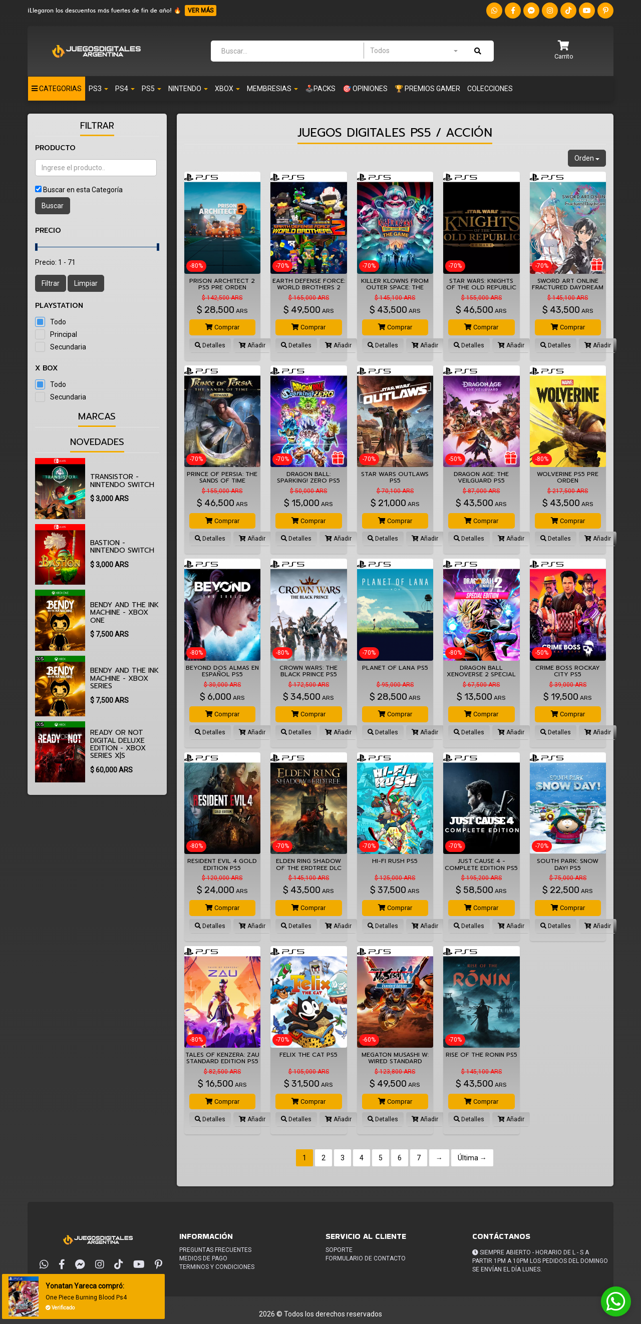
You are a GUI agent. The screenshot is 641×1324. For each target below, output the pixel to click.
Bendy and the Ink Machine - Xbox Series (124, 678)
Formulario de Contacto (366, 1258)
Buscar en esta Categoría (83, 190)
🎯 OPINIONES (365, 89)
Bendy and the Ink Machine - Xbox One (124, 613)
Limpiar (86, 283)
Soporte (339, 1249)
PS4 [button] (125, 89)
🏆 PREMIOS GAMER (427, 89)
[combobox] (414, 51)
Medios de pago (203, 1258)
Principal (63, 334)
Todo (58, 322)
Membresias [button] (272, 89)
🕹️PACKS (320, 89)
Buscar (53, 206)
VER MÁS (200, 10)
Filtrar (51, 283)
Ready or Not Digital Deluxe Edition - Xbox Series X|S (118, 744)
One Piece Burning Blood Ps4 (88, 1297)
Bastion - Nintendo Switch (122, 547)
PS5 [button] (151, 89)
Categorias (57, 89)
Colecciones (490, 89)
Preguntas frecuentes (215, 1249)
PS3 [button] (98, 89)
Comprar (222, 327)
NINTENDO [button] (188, 89)
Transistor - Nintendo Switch (122, 481)
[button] (563, 51)
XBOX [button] (227, 89)
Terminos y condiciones (216, 1266)
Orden (586, 158)
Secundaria (68, 347)
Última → (472, 1158)
